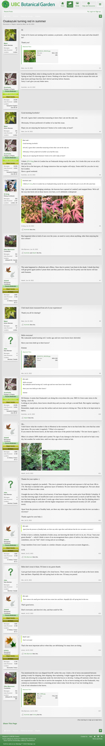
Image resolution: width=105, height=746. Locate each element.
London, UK (14, 203)
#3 (100, 135)
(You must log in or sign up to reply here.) (90, 722)
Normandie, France (12, 669)
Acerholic (7, 87)
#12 (100, 521)
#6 (100, 258)
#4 (100, 175)
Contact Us (84, 738)
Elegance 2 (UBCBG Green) (10, 738)
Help (90, 738)
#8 (100, 326)
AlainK (35, 261)
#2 (100, 107)
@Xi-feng (30, 162)
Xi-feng (6, 194)
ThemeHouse (31, 742)
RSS (102, 738)
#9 (100, 374)
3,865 (15, 295)
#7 (100, 303)
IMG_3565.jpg (41, 696)
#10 (100, 415)
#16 (100, 665)
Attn (5, 350)
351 (16, 254)
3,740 (15, 663)
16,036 (15, 99)
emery (6, 652)
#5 (100, 226)
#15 (100, 633)
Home (95, 738)
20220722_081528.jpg (43, 357)
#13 (100, 558)
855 (16, 199)
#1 (100, 68)
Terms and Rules (97, 740)
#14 (100, 592)
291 (16, 48)
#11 (100, 474)
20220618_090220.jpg (43, 51)
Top (98, 738)
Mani (24, 24)
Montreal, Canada (12, 360)
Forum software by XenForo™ (19, 740)
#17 (100, 713)
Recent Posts (8, 11)
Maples (14, 24)
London (15, 52)
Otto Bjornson (9, 250)
